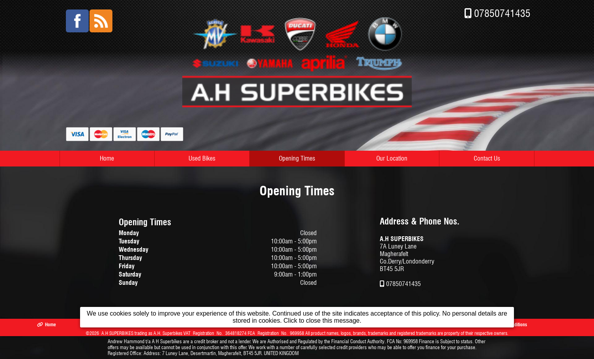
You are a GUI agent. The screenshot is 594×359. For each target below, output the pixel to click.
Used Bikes (202, 158)
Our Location (391, 158)
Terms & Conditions (505, 324)
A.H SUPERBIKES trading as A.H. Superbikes (141, 333)
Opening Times (297, 158)
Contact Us (487, 158)
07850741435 (502, 13)
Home (107, 158)
